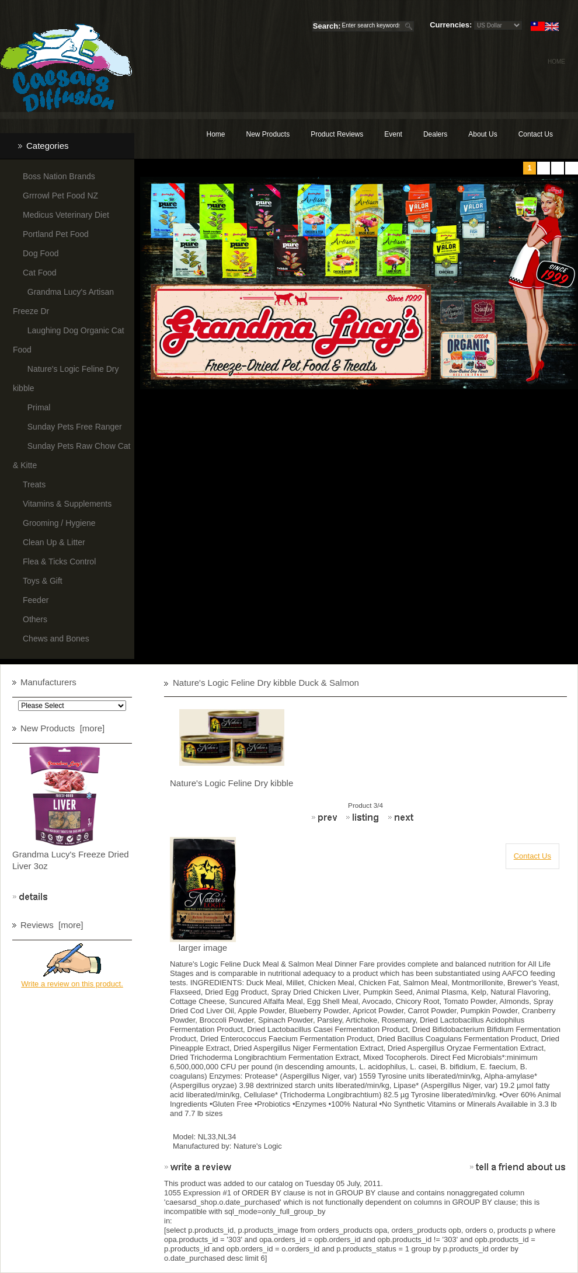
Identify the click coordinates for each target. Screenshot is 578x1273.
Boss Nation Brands (59, 176)
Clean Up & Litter (54, 542)
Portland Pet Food (56, 234)
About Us (482, 134)
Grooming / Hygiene (59, 523)
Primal (36, 407)
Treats (34, 484)
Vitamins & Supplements (67, 503)
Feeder (35, 600)
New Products (268, 134)
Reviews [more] (51, 925)
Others (35, 619)
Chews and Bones (56, 638)
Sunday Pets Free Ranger (72, 426)
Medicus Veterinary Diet (66, 214)
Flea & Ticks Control (59, 561)
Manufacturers (48, 682)
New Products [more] (62, 728)
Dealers (435, 134)
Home (556, 61)
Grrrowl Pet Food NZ (60, 195)
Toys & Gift (42, 580)
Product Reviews (337, 134)
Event (393, 134)
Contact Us (535, 134)
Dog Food (40, 253)
